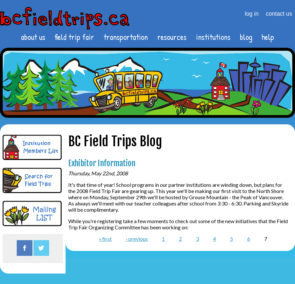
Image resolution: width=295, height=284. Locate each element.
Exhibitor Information (101, 163)
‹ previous (137, 239)
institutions (213, 37)
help (268, 37)
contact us (279, 13)
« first (105, 239)
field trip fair (74, 37)
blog (246, 37)
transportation (126, 37)
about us (33, 37)
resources (172, 37)
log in (252, 13)
